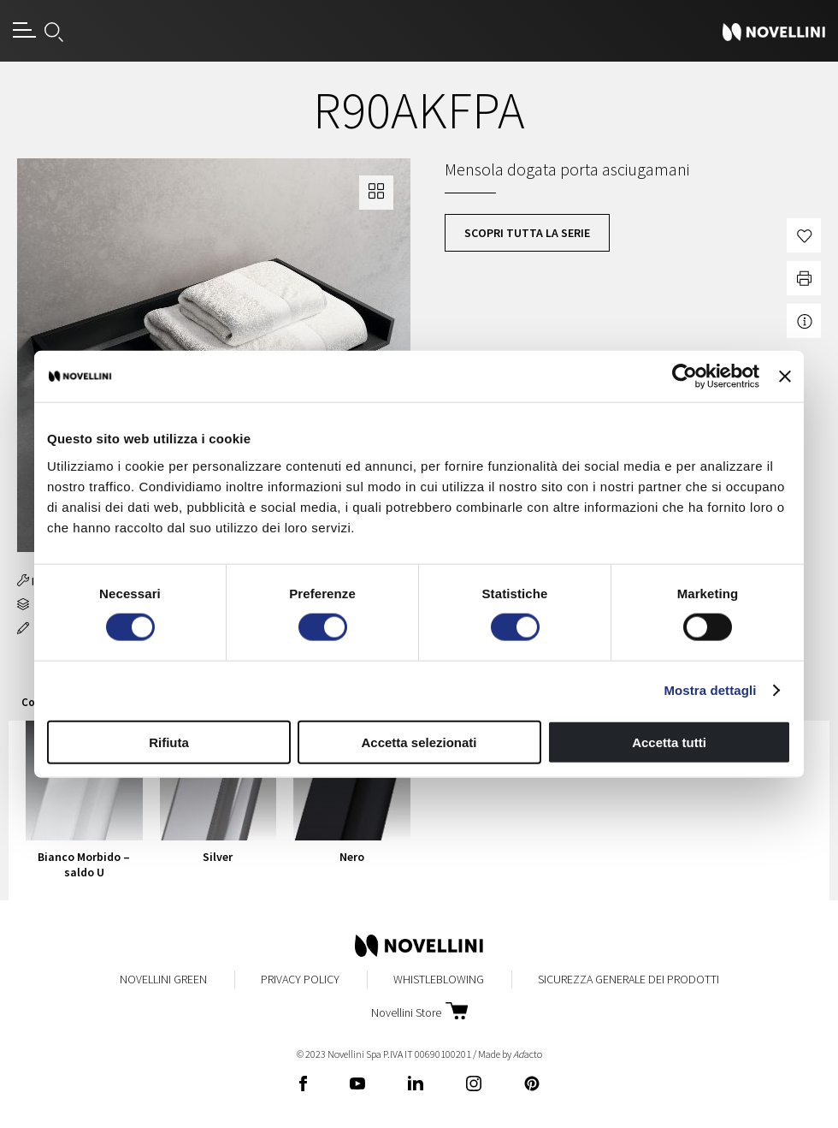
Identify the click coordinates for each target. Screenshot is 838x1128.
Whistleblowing (438, 979)
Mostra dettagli (710, 690)
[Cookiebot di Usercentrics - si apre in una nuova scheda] (684, 376)
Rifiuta (169, 741)
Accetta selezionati (418, 741)
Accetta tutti (669, 741)
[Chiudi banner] (785, 377)
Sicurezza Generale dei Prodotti (628, 979)
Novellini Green (163, 979)
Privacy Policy (300, 979)
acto (527, 1054)
